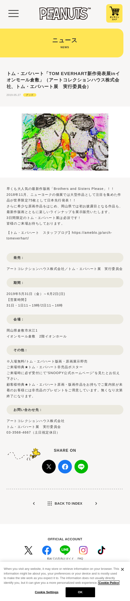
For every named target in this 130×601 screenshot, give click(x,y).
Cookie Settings (47, 592)
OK (80, 592)
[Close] (122, 569)
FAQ (80, 558)
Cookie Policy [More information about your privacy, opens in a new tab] (109, 582)
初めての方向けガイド (60, 558)
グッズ (30, 95)
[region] (65, 581)
